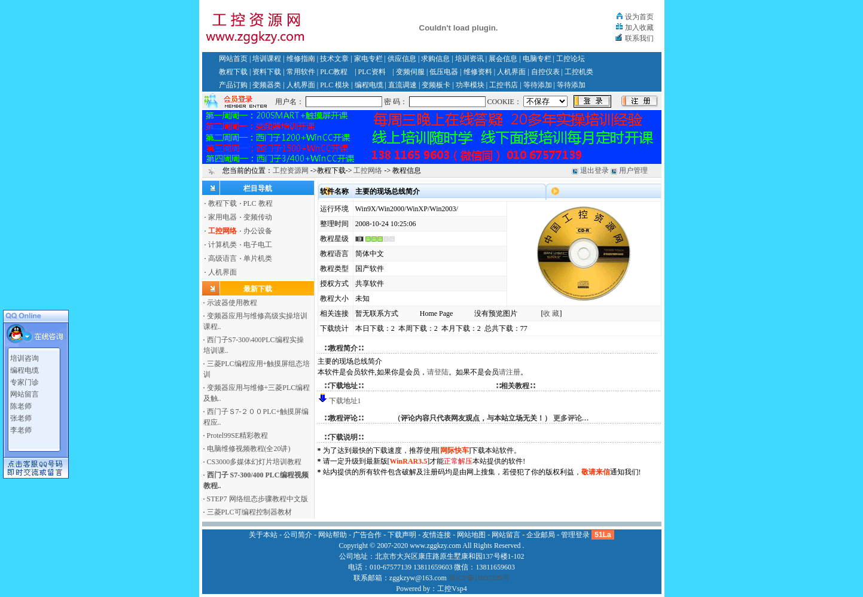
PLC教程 (333, 72)
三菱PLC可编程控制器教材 (249, 512)
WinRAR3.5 (409, 461)
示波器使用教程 (232, 302)
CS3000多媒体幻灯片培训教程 (254, 462)
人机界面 (511, 72)
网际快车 (454, 450)
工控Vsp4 (451, 588)
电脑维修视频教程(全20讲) (249, 448)
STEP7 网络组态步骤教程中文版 (257, 499)
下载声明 (402, 535)
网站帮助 (332, 535)
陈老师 (21, 404)
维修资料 (477, 72)
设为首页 (639, 17)
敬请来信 (595, 472)
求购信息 (435, 58)
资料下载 (266, 72)
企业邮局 (540, 535)
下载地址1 (345, 401)
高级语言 (222, 258)
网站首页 (233, 58)
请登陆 (438, 372)
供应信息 (402, 58)
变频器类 (266, 85)
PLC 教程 (258, 203)
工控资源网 (291, 170)
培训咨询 (24, 356)
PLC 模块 (334, 85)
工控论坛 (570, 58)
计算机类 (222, 244)
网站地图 (471, 535)
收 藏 (551, 313)
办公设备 (257, 231)
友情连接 (436, 535)
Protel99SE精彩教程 (238, 435)
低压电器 (443, 72)
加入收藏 (639, 27)
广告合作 (367, 535)
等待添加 (537, 85)
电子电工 (257, 244)
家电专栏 (368, 58)
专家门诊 (24, 380)
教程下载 (233, 72)
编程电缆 (369, 85)
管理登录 (575, 535)
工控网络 (367, 170)
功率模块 (470, 85)
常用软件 (300, 72)
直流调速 (402, 85)
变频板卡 (436, 85)
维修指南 (300, 58)
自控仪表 (545, 72)
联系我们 (639, 38)
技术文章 (334, 58)
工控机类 (579, 72)
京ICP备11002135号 (479, 578)
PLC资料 (372, 72)
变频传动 (257, 217)
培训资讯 (469, 58)
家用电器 (222, 217)
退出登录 (594, 170)
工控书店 (503, 85)
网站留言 (24, 392)
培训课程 (266, 58)
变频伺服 (410, 72)
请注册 (509, 372)
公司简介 (297, 535)
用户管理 (633, 170)
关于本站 (263, 535)
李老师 (21, 428)
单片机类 (257, 258)
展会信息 (503, 58)
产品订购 (233, 85)
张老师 (21, 416)
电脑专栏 (537, 58)
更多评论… (571, 418)
